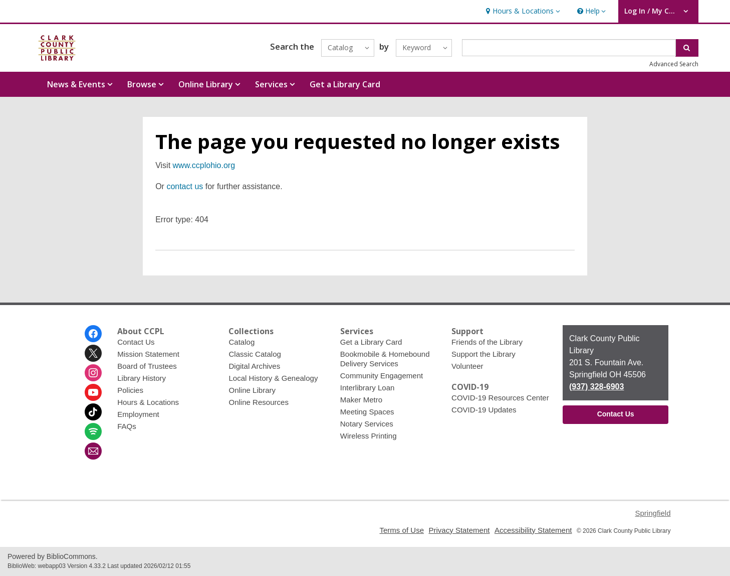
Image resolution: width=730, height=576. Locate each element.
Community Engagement (381, 375)
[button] (521, 11)
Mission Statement (148, 354)
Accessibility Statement (533, 530)
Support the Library (483, 354)
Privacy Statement (459, 530)
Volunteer (467, 366)
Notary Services (366, 423)
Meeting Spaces (367, 411)
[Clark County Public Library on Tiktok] (93, 411)
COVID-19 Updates (484, 409)
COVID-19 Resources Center (500, 397)
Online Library (252, 390)
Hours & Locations (148, 402)
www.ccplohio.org (204, 165)
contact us (184, 186)
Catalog (241, 342)
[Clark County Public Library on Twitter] (93, 353)
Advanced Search (673, 64)
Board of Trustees (147, 366)
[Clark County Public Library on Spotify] (93, 431)
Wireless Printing (368, 435)
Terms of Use (401, 530)
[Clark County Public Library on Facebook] (93, 333)
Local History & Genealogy (273, 378)
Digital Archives (254, 366)
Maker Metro (361, 399)
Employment (138, 414)
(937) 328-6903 (596, 386)
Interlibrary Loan (367, 387)
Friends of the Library (487, 342)
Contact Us (135, 342)
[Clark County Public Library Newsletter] (93, 451)
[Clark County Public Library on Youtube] (93, 392)
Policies (130, 390)
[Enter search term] (569, 47)
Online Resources (258, 402)
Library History (141, 378)
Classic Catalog (254, 354)
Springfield (652, 513)
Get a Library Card (345, 84)
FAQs (126, 426)
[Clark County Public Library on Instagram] (93, 372)
